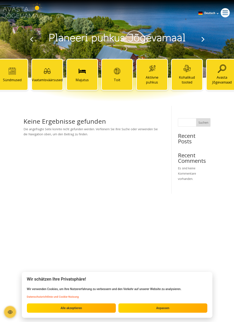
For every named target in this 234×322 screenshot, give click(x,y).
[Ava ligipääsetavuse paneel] (10, 312)
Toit (117, 74)
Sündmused (51, 220)
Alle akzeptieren (71, 308)
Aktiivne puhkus (152, 74)
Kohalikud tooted (187, 74)
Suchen (203, 123)
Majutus (82, 74)
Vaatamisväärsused (47, 74)
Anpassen (162, 308)
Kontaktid (116, 220)
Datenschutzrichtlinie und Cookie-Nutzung (53, 296)
